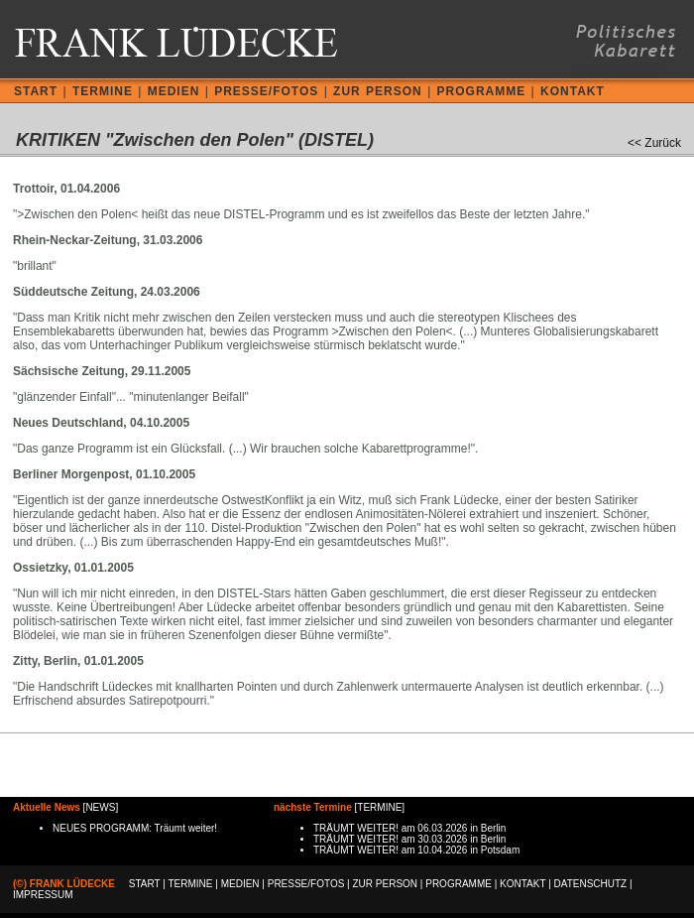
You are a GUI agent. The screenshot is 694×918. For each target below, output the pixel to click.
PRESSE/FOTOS (266, 91)
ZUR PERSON (377, 91)
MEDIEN (174, 91)
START (36, 91)
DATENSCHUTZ (591, 883)
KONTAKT (572, 91)
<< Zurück (654, 143)
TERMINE (102, 91)
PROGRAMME (481, 91)
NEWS (100, 807)
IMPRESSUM (43, 894)
